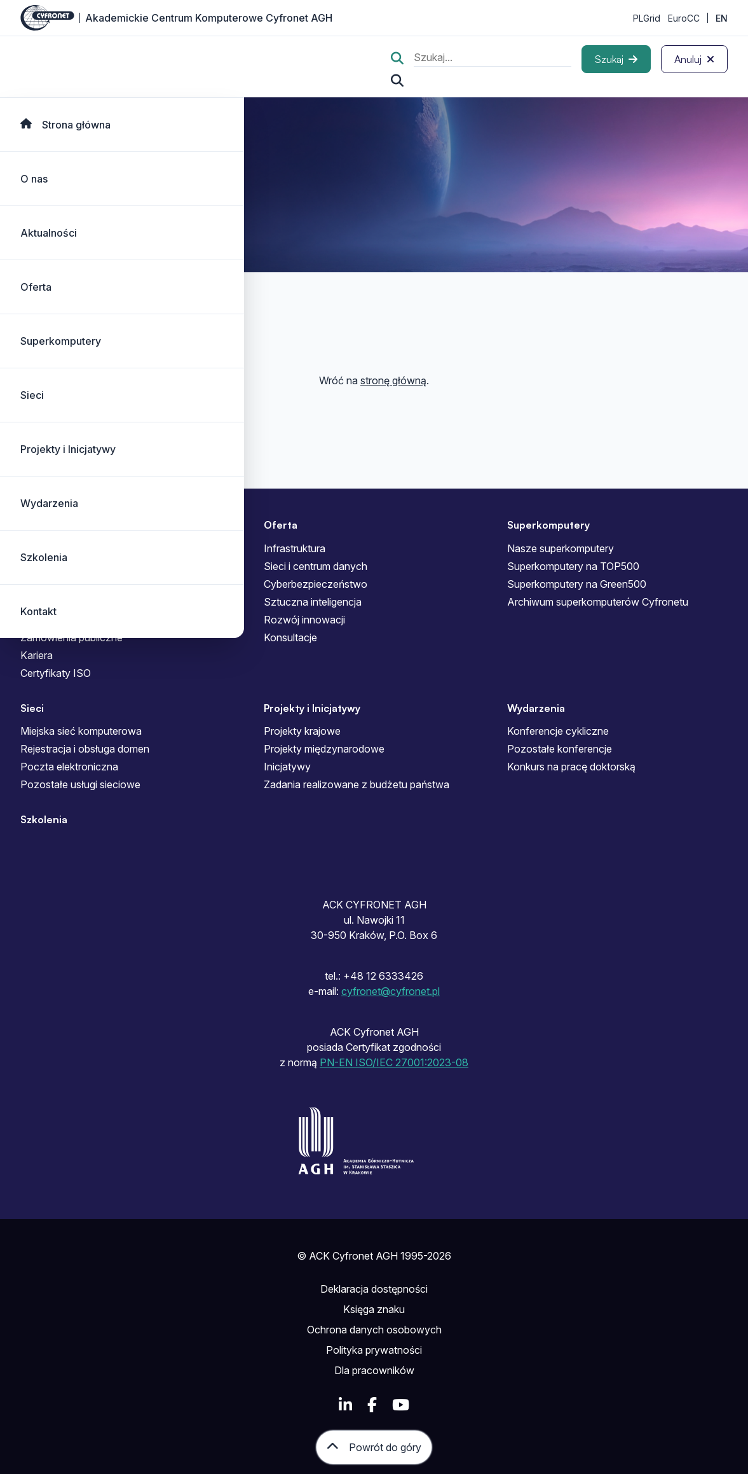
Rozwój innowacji (304, 619)
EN (722, 18)
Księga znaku (374, 1309)
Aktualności (48, 232)
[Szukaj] (616, 59)
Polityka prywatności (374, 1350)
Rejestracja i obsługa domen (84, 748)
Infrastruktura (294, 548)
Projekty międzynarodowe (324, 748)
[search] (492, 59)
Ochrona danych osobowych (374, 1329)
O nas (34, 178)
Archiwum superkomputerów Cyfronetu (597, 601)
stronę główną (393, 380)
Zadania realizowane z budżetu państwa (356, 784)
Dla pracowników (374, 1370)
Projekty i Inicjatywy (68, 449)
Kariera (36, 655)
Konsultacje (290, 637)
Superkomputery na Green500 (576, 584)
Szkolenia (43, 557)
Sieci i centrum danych (315, 566)
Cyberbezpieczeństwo (315, 584)
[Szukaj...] (397, 80)
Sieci (32, 395)
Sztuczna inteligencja (313, 601)
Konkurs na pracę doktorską (571, 766)
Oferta (35, 287)
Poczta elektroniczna (69, 766)
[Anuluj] (694, 59)
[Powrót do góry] (374, 1447)
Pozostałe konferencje (559, 748)
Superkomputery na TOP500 (573, 566)
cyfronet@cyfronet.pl (390, 991)
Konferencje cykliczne (558, 731)
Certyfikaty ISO (55, 673)
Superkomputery (60, 341)
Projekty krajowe (302, 731)
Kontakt (38, 611)
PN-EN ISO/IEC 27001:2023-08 (394, 1062)
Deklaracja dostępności (374, 1289)
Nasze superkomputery (560, 548)
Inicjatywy (287, 766)
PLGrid (646, 18)
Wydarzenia (49, 503)
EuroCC (684, 18)
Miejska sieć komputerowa (81, 731)
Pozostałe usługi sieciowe (80, 784)
